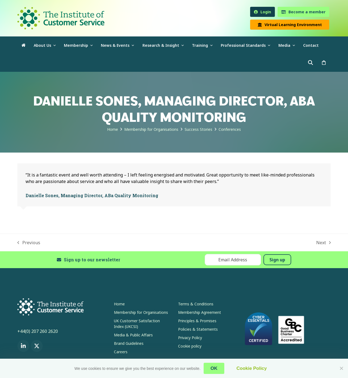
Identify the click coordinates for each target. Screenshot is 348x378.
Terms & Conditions (195, 303)
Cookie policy (189, 346)
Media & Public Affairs (133, 334)
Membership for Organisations (141, 312)
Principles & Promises (197, 320)
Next (323, 243)
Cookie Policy (252, 368)
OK (213, 368)
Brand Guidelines (129, 343)
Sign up (277, 260)
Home (119, 303)
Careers (121, 351)
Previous (28, 243)
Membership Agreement (199, 312)
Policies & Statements (198, 329)
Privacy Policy (190, 337)
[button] (324, 63)
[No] (341, 368)
